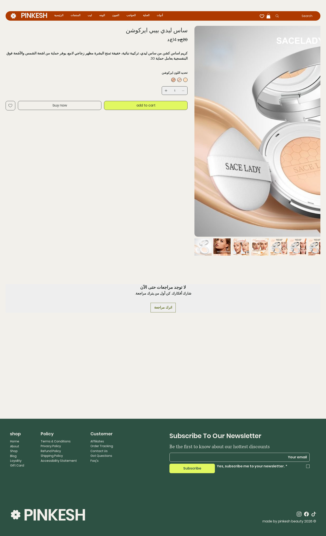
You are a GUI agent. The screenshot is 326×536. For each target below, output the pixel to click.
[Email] (240, 457)
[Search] (300, 16)
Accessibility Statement (59, 461)
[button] (268, 16)
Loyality (16, 461)
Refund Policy (51, 451)
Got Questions (101, 456)
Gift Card (17, 465)
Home (14, 441)
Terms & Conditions (56, 441)
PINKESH (34, 15)
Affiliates (97, 441)
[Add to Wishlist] (10, 105)
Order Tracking (101, 446)
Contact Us (99, 451)
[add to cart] (146, 105)
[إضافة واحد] (166, 90)
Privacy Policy (51, 446)
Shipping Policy (52, 456)
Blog (13, 456)
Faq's (94, 461)
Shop (14, 451)
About (14, 446)
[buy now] (59, 105)
